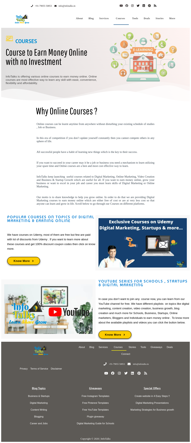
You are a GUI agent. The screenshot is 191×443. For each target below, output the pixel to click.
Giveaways (156, 347)
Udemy (37, 234)
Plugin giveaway (95, 416)
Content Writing (39, 409)
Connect (125, 354)
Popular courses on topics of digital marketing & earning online (50, 219)
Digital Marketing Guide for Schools (95, 423)
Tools (135, 18)
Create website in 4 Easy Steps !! (152, 396)
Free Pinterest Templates (95, 403)
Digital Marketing (39, 403)
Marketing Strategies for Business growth (152, 409)
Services (104, 18)
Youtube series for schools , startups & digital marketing (143, 283)
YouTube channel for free (114, 303)
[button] (105, 18)
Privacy (24, 368)
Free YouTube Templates (95, 409)
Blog (91, 18)
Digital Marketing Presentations (152, 403)
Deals (147, 18)
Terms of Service (39, 368)
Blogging (38, 416)
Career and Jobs (39, 423)
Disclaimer (56, 368)
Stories (160, 18)
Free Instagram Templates (95, 396)
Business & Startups (39, 396)
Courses (120, 18)
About (79, 18)
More (172, 18)
